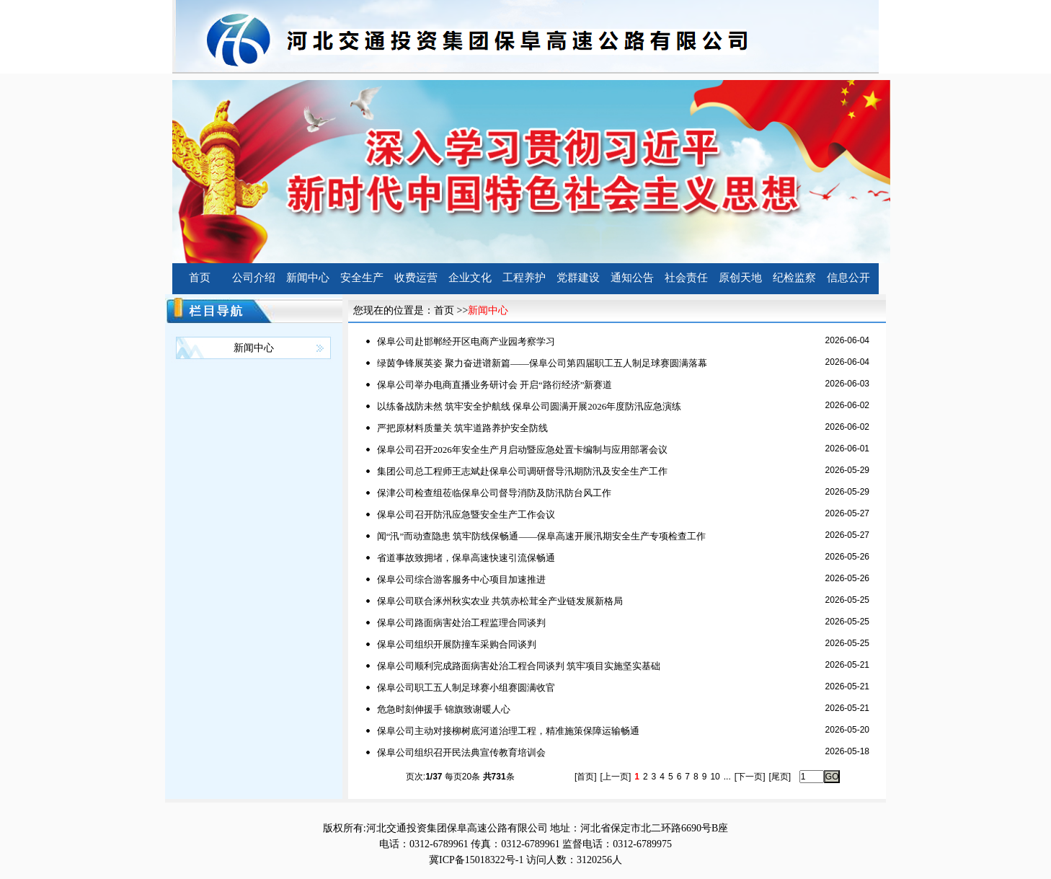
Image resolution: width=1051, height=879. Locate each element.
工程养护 (524, 277)
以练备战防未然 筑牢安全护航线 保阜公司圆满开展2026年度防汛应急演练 (529, 406)
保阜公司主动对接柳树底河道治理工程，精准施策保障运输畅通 (508, 730)
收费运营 (416, 277)
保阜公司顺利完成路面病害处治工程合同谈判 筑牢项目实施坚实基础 (518, 666)
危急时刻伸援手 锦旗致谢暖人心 (443, 709)
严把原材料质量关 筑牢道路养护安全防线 (462, 428)
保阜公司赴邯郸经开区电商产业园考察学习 (466, 341)
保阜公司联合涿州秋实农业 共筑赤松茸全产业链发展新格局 (500, 601)
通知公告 (632, 277)
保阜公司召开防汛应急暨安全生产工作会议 (466, 514)
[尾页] (779, 777)
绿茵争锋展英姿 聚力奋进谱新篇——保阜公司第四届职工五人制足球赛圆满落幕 (542, 363)
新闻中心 (307, 277)
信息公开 (848, 277)
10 (714, 777)
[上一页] (615, 777)
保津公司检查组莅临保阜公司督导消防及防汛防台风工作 (494, 492)
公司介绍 (253, 277)
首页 (199, 277)
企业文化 (470, 277)
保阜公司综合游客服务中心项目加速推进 (461, 579)
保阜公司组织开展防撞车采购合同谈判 (456, 644)
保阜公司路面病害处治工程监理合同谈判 (461, 622)
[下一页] (750, 777)
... (727, 777)
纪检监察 (794, 277)
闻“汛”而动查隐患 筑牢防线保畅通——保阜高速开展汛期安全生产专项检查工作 (541, 536)
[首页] (586, 777)
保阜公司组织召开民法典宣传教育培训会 (461, 752)
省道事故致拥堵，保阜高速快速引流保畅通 (466, 557)
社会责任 (686, 277)
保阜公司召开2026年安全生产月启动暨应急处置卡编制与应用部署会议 (522, 449)
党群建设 (578, 277)
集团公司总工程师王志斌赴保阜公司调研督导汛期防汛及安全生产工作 (522, 471)
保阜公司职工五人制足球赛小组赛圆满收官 (466, 687)
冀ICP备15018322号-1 (476, 859)
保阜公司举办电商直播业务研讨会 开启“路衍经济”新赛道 (495, 384)
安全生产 (361, 277)
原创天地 (740, 277)
